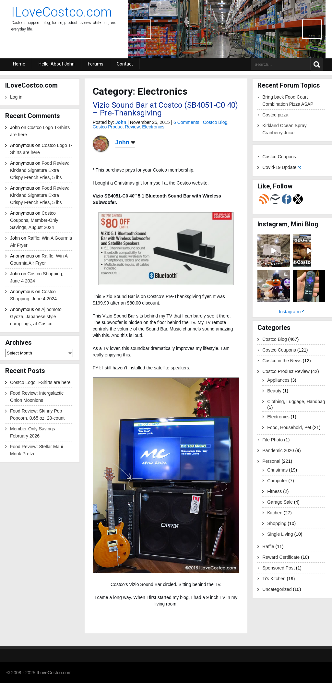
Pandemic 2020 (278, 450)
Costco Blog (215, 122)
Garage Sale (280, 502)
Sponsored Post (278, 567)
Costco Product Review (116, 126)
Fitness (274, 491)
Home (19, 63)
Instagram (291, 311)
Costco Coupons (279, 156)
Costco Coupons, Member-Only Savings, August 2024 (34, 220)
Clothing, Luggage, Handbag (296, 401)
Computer (277, 480)
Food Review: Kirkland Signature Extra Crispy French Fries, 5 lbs (39, 170)
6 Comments (186, 122)
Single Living (280, 534)
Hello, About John (57, 63)
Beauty (274, 390)
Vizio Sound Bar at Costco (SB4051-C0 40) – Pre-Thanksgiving (165, 109)
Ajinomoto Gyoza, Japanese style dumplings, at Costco (36, 316)
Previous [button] (141, 29)
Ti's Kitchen (273, 578)
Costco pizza (275, 114)
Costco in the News (282, 360)
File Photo (272, 439)
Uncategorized (276, 589)
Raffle (268, 546)
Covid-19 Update (281, 167)
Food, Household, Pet (289, 427)
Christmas (277, 470)
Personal (271, 461)
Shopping (276, 523)
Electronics (153, 126)
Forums (95, 63)
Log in (16, 97)
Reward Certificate (281, 557)
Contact (125, 63)
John (120, 122)
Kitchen (274, 512)
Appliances (278, 380)
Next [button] (312, 29)
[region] (227, 29)
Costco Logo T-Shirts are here (40, 382)
